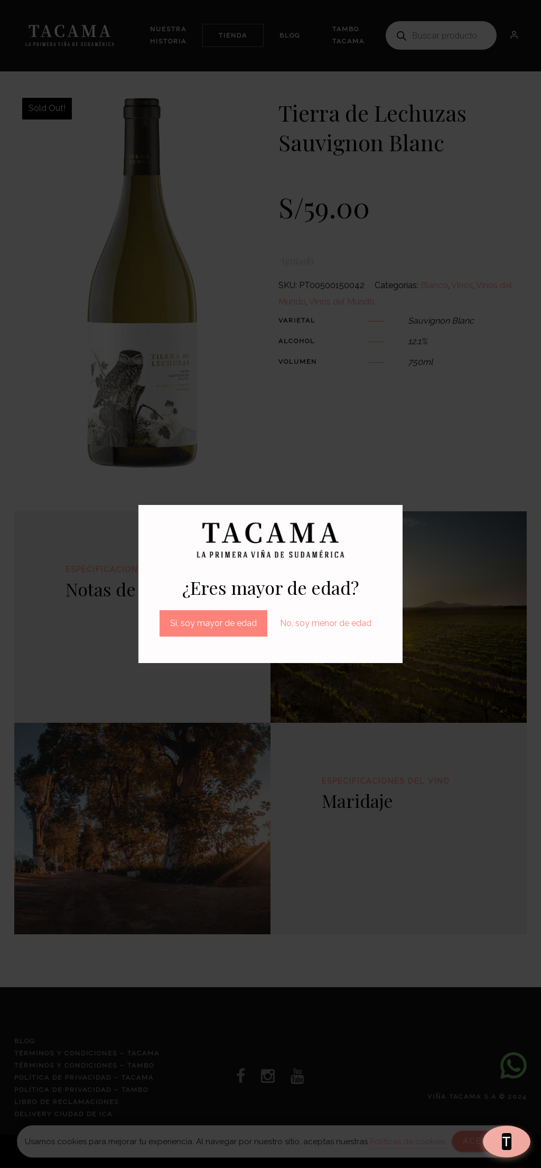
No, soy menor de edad (325, 623)
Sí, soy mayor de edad (213, 623)
